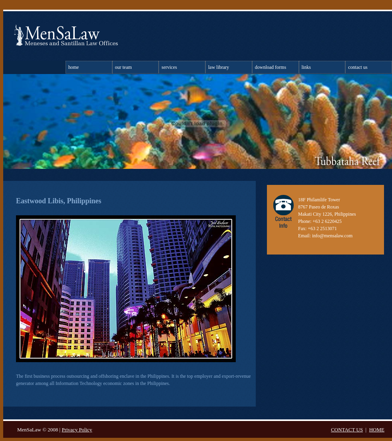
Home (73, 67)
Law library (218, 67)
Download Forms (270, 67)
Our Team (123, 67)
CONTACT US (347, 430)
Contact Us (357, 67)
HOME (376, 430)
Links (306, 67)
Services (169, 67)
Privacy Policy (77, 430)
